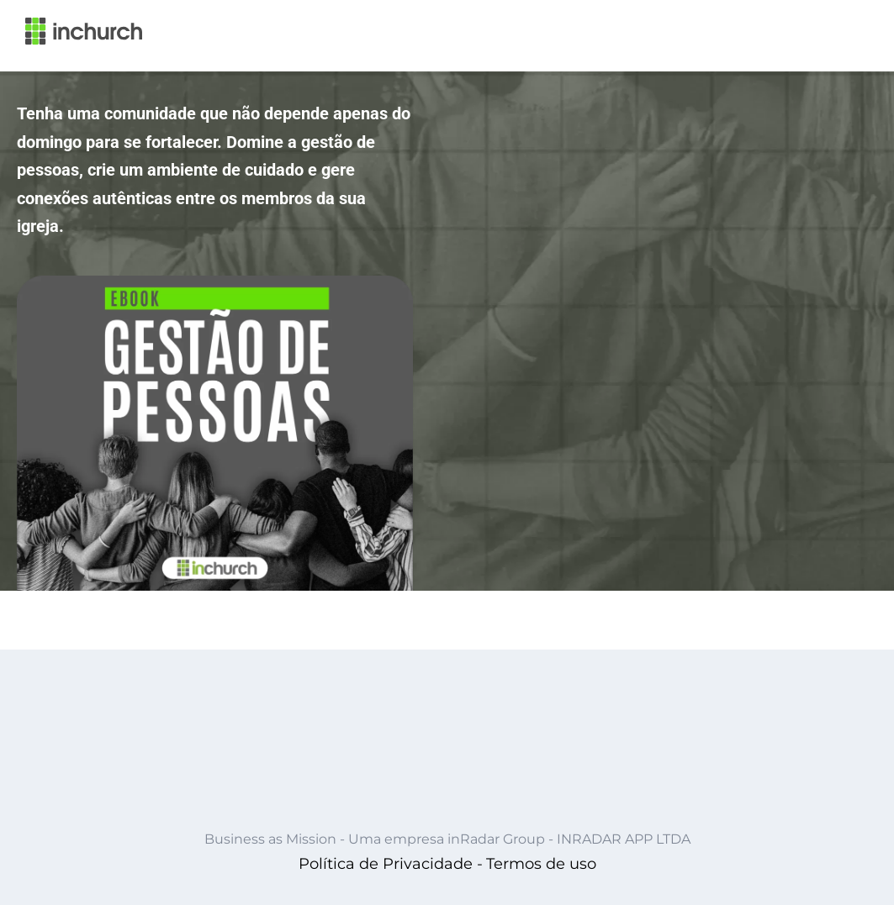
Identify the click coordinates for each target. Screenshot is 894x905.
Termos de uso (541, 864)
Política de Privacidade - (391, 864)
